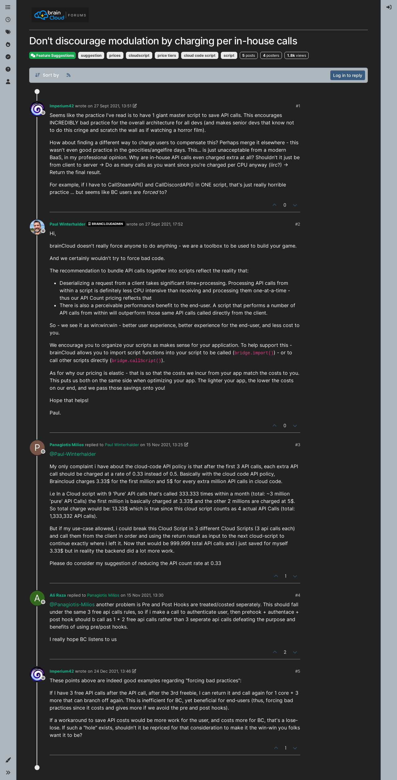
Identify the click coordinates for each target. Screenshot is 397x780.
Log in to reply (347, 75)
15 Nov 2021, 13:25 (164, 444)
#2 (297, 224)
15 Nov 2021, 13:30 (145, 595)
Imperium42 (62, 105)
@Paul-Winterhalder (73, 454)
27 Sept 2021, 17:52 (164, 224)
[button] (8, 760)
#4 (297, 595)
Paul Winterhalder (67, 224)
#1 (298, 105)
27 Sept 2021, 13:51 (113, 105)
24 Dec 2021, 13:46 (112, 671)
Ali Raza (58, 595)
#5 (297, 671)
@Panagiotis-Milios (72, 604)
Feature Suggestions (52, 55)
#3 (297, 444)
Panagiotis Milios (67, 444)
